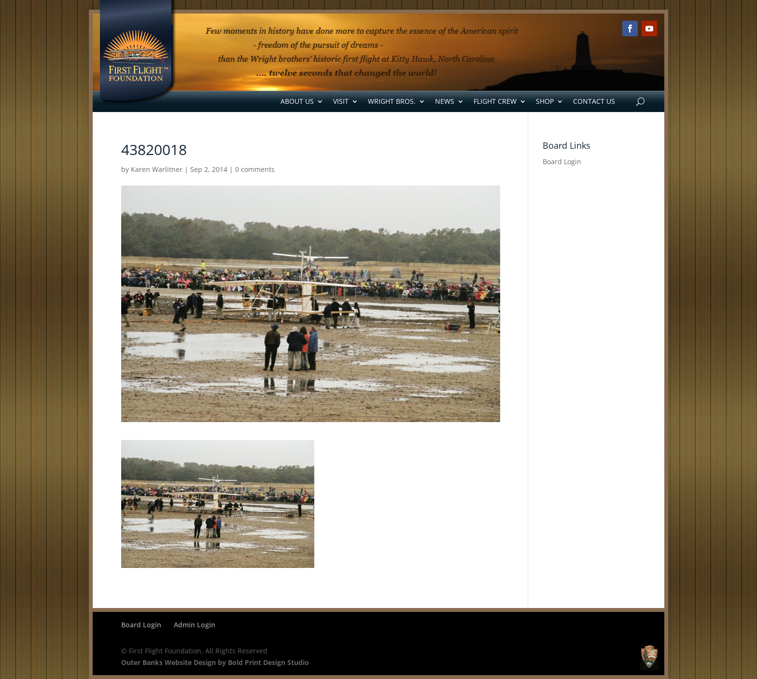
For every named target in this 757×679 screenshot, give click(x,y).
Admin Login (194, 624)
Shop (545, 101)
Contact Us (594, 101)
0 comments (255, 169)
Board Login (562, 161)
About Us (297, 101)
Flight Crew (495, 101)
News (444, 101)
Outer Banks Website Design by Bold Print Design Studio (215, 662)
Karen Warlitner (156, 169)
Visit (341, 101)
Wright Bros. (392, 101)
